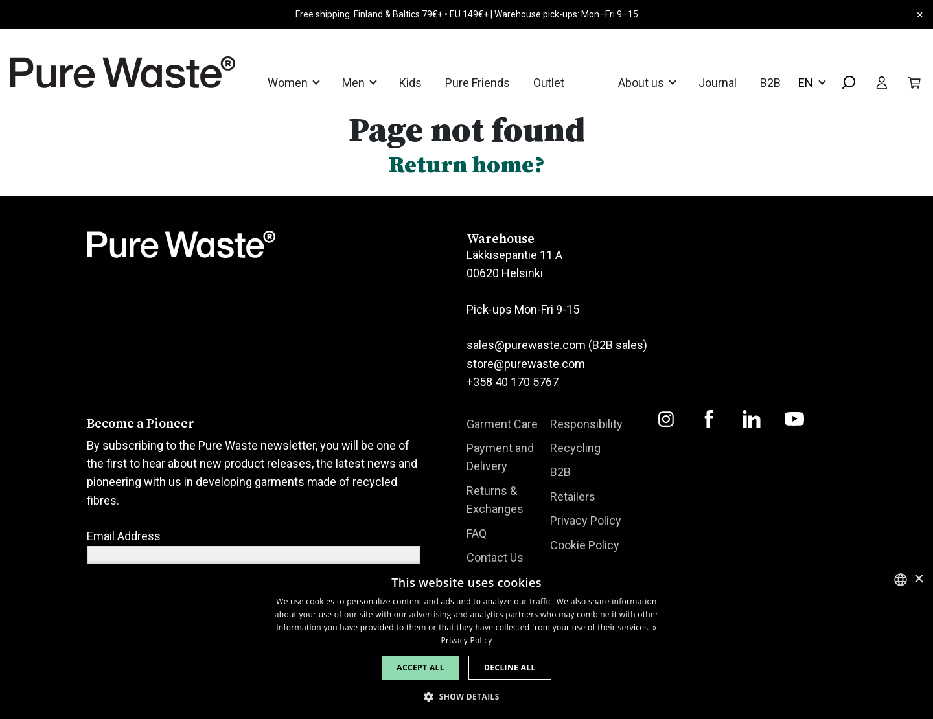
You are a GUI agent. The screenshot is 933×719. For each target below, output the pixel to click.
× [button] (918, 579)
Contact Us (495, 557)
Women (289, 82)
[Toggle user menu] (881, 82)
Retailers (572, 496)
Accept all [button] (420, 667)
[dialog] (466, 641)
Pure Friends (477, 82)
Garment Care (502, 424)
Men (354, 82)
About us (642, 82)
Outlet (548, 82)
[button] (466, 696)
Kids (410, 82)
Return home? (466, 164)
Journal (717, 82)
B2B (770, 82)
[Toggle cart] (914, 82)
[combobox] (843, 83)
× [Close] (920, 14)
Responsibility (586, 424)
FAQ (476, 533)
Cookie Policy (584, 545)
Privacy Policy (585, 520)
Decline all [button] (510, 667)
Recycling (575, 448)
